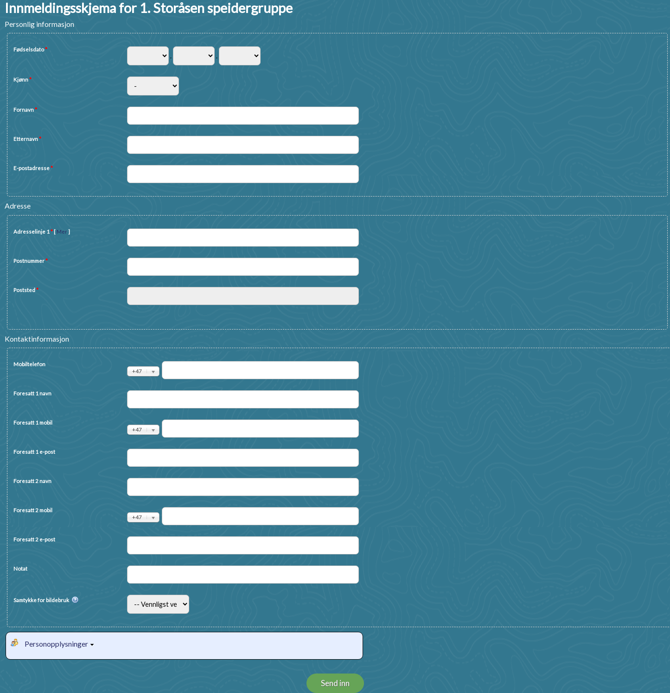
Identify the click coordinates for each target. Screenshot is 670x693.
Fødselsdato (30, 49)
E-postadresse (33, 168)
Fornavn (25, 110)
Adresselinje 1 (41, 232)
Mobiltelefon (29, 364)
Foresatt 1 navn (32, 393)
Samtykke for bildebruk (46, 600)
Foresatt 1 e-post (34, 452)
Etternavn (27, 139)
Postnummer (30, 261)
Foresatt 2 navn (32, 481)
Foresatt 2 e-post (34, 539)
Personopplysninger (60, 643)
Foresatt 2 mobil (32, 510)
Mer (62, 232)
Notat (20, 569)
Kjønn (22, 79)
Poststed (25, 290)
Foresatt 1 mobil (32, 423)
